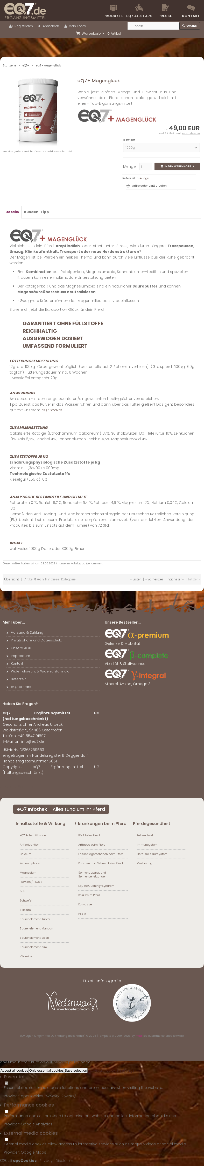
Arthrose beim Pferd (91, 845)
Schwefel (26, 900)
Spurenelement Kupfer (35, 919)
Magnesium (28, 872)
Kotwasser (85, 904)
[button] (161, 147)
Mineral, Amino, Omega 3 (137, 681)
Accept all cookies (14, 1070)
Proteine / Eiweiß (31, 882)
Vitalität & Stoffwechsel (137, 661)
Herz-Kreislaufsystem (152, 854)
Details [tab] (12, 211)
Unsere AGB (18, 648)
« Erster (135, 579)
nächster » (176, 579)
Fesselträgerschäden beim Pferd (100, 854)
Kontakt (191, 15)
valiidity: (53, 1096)
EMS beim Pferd (89, 835)
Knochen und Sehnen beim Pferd (100, 863)
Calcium (25, 854)
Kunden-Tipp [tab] (36, 211)
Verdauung (144, 863)
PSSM (82, 914)
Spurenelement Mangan (36, 928)
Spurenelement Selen (34, 938)
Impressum (18, 655)
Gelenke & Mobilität (137, 641)
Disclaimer (65, 1160)
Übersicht (11, 579)
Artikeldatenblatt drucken (149, 186)
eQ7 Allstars (139, 15)
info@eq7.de (32, 741)
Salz (23, 891)
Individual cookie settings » (112, 1070)
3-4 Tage (143, 178)
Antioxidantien (29, 845)
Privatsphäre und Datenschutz (34, 640)
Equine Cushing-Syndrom (96, 886)
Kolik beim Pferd (89, 895)
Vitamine (26, 956)
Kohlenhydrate (29, 863)
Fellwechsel (145, 835)
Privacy (46, 1160)
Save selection (76, 1070)
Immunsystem (147, 845)
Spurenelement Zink (33, 947)
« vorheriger (154, 579)
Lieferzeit (16, 679)
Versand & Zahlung (24, 632)
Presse (165, 15)
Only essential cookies (46, 1070)
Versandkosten (191, 133)
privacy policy (66, 1062)
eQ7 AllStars (18, 686)
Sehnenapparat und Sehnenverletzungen (92, 874)
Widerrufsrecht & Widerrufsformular (38, 671)
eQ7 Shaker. (52, 410)
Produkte (113, 15)
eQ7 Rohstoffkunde (33, 835)
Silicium (25, 910)
